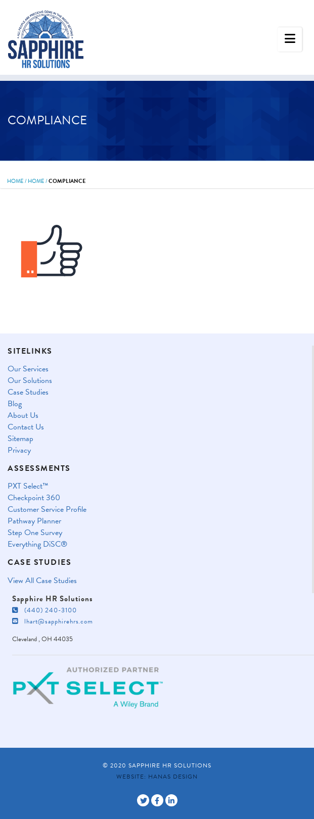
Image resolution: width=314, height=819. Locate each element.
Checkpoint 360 (34, 498)
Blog (15, 404)
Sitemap (20, 439)
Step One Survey (35, 532)
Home (15, 181)
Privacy (19, 450)
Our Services (28, 369)
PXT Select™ (28, 486)
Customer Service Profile (47, 509)
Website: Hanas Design (157, 776)
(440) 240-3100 (44, 610)
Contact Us (26, 427)
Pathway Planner (34, 521)
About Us (23, 415)
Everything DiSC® (37, 544)
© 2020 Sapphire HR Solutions (157, 765)
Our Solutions (30, 380)
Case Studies (28, 392)
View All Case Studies (42, 580)
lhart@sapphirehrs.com (52, 621)
